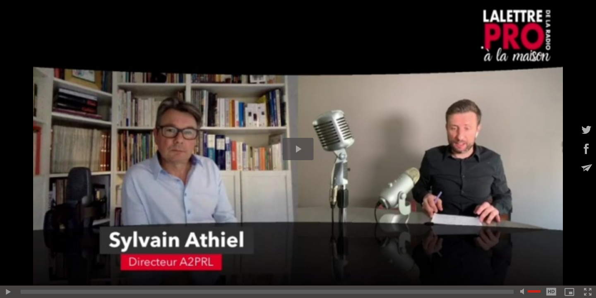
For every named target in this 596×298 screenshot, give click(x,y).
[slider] (267, 292)
